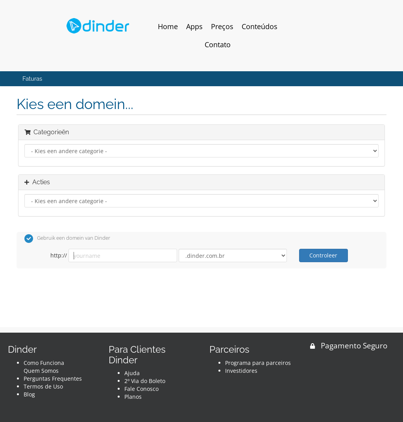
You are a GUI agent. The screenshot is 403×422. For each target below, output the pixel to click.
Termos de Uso (43, 386)
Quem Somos (41, 370)
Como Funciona (44, 362)
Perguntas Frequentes (53, 378)
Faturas (32, 78)
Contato (218, 44)
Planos (133, 396)
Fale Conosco (141, 388)
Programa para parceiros (258, 362)
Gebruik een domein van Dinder (67, 238)
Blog (29, 394)
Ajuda (132, 373)
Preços (222, 26)
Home (168, 26)
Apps (194, 26)
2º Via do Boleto (144, 381)
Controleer (323, 255)
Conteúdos (259, 26)
